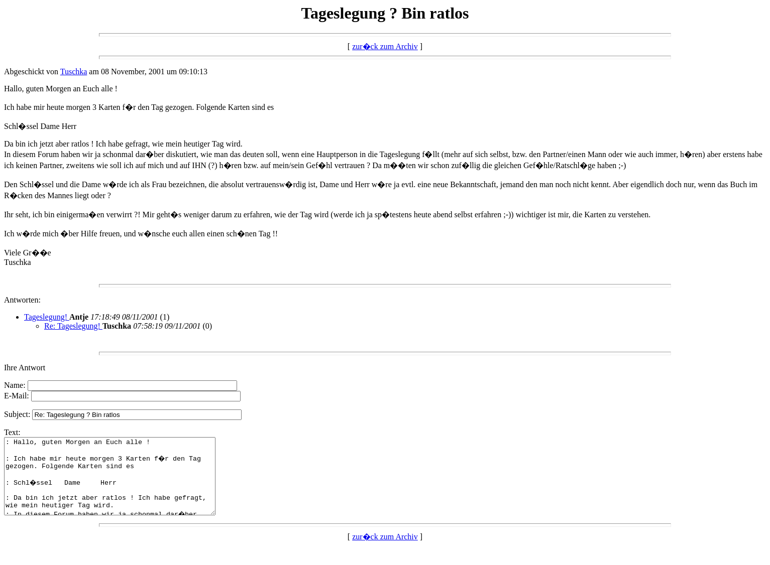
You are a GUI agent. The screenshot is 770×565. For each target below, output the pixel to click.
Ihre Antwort (24, 367)
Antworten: (22, 300)
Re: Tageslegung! (73, 326)
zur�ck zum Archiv (385, 46)
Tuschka (73, 71)
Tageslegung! (46, 317)
